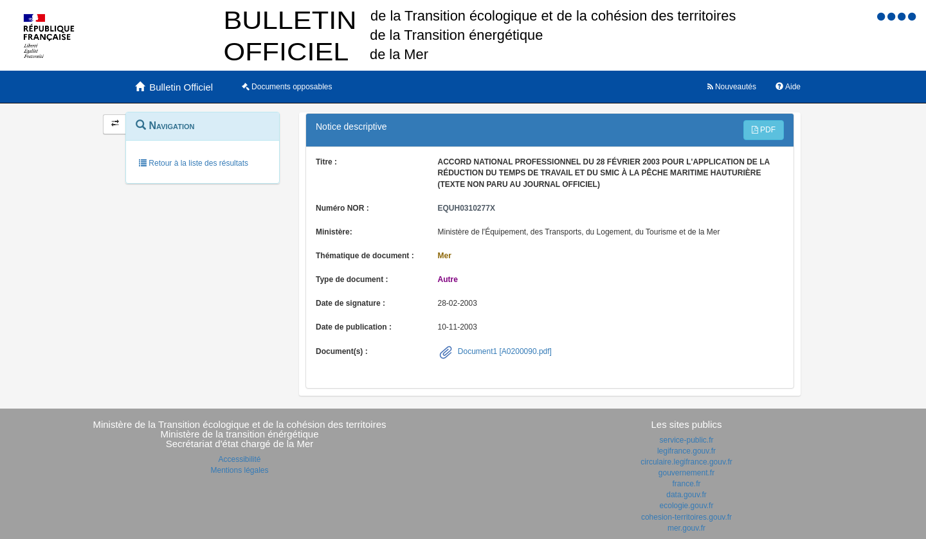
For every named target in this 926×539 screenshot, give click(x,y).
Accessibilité (239, 459)
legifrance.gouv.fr (686, 450)
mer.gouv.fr (686, 528)
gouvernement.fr (686, 472)
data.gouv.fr (686, 494)
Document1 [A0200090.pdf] (504, 351)
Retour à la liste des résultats (193, 163)
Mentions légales (239, 470)
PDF (764, 129)
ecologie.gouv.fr (687, 505)
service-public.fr (686, 440)
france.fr (686, 483)
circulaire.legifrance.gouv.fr (686, 461)
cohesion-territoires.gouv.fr (686, 517)
